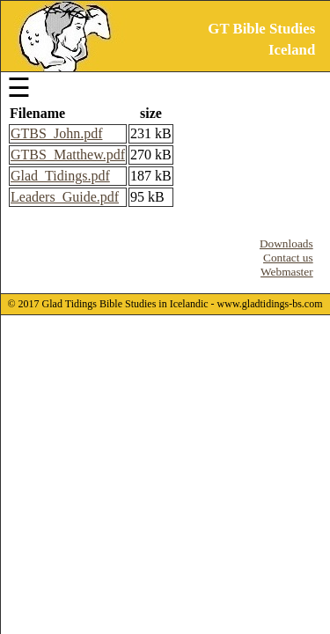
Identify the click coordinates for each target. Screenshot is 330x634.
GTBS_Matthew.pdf (68, 154)
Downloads (286, 243)
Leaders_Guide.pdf (65, 196)
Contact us (288, 257)
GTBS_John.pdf (56, 133)
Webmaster (286, 271)
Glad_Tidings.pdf (60, 175)
